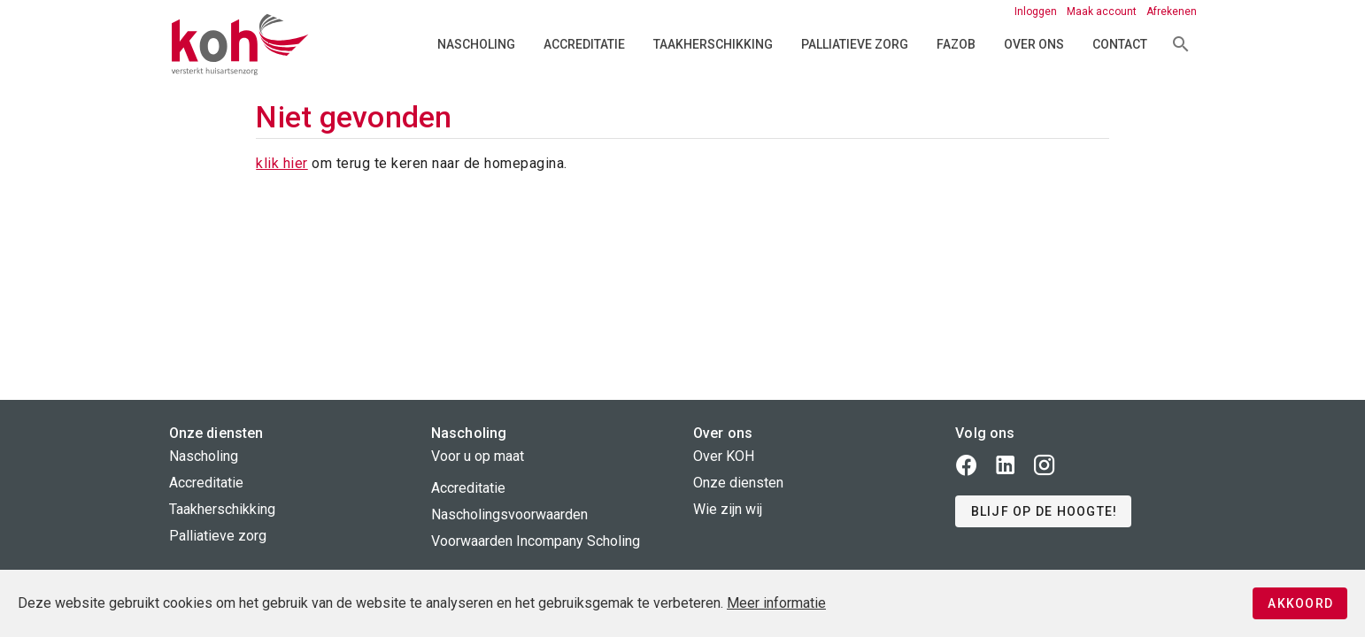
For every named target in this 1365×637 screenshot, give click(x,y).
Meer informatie (776, 603)
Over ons (1034, 44)
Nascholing (476, 44)
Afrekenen (1171, 11)
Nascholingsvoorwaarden (509, 514)
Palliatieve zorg (854, 44)
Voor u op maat (477, 456)
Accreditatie (584, 44)
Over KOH (723, 456)
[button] (1043, 511)
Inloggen (1037, 11)
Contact (1119, 44)
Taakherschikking (713, 44)
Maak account (1103, 11)
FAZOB (956, 44)
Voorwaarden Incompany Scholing (535, 541)
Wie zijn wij (727, 509)
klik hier (282, 163)
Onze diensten (738, 482)
